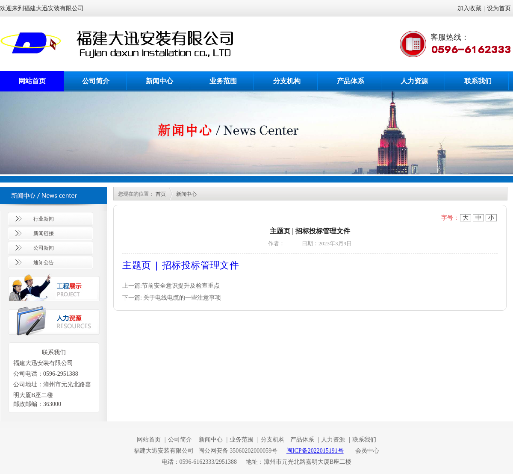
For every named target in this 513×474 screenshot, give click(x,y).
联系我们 (478, 81)
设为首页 (499, 8)
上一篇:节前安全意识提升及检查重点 (171, 286)
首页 (161, 194)
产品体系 (350, 81)
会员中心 (367, 451)
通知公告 (43, 262)
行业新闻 (43, 219)
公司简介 (95, 81)
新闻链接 (43, 233)
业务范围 (223, 81)
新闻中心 (159, 81)
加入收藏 (469, 8)
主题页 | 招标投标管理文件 (180, 264)
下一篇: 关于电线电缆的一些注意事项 (171, 297)
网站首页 (32, 81)
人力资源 (414, 81)
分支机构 (287, 81)
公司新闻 (43, 248)
